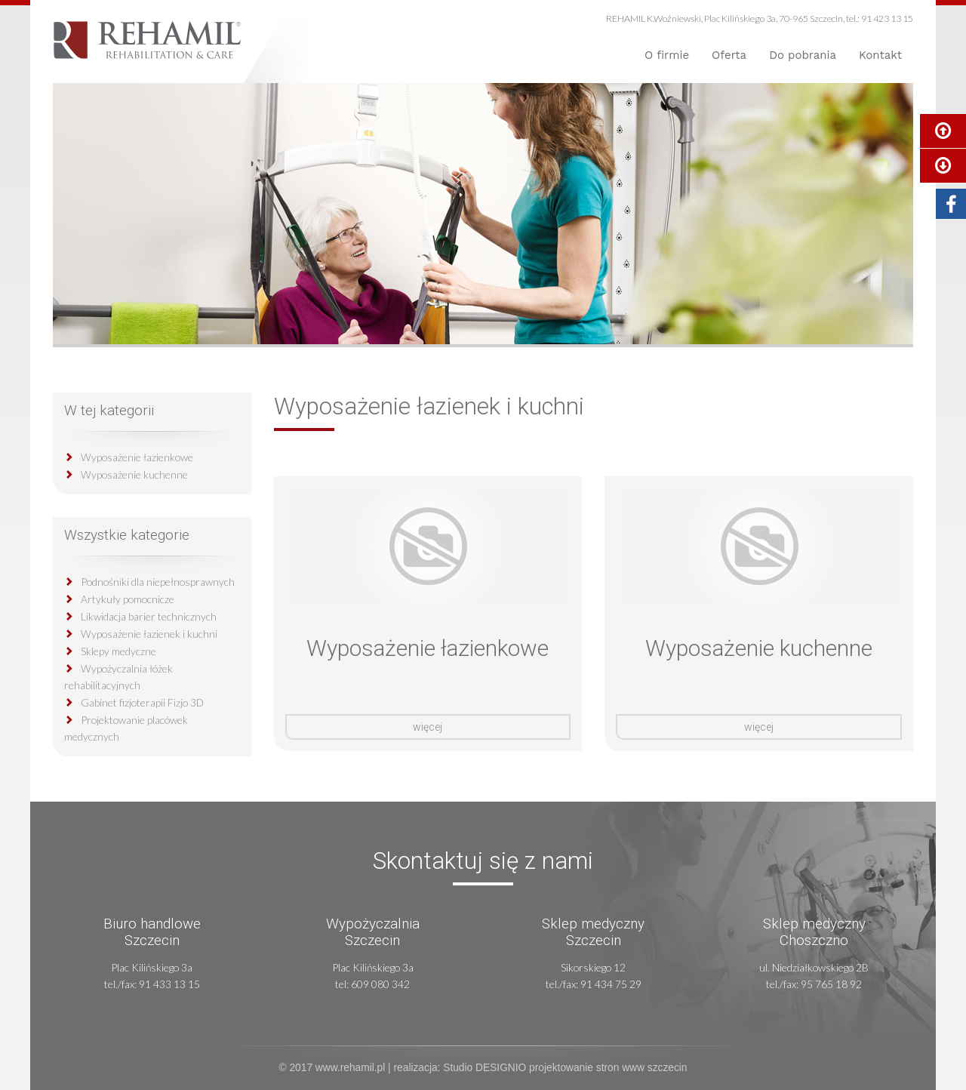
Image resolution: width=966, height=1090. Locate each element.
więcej (427, 727)
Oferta (729, 55)
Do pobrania (802, 55)
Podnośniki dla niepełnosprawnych (158, 581)
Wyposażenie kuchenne (134, 474)
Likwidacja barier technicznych (149, 616)
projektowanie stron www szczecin (608, 1067)
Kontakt (880, 55)
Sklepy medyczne (118, 651)
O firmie (667, 55)
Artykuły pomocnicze (127, 599)
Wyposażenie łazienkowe (137, 457)
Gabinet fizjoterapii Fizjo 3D (142, 702)
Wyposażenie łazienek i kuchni (149, 633)
